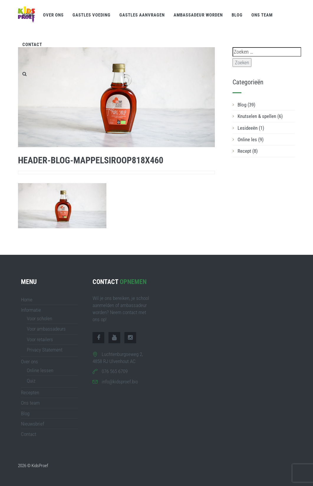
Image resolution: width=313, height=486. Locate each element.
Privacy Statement (44, 350)
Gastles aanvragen (142, 15)
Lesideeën (251, 128)
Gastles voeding (92, 15)
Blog (237, 15)
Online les (250, 139)
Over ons (53, 15)
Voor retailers (40, 339)
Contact (32, 44)
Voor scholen (39, 318)
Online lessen (40, 370)
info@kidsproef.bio (120, 382)
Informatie (31, 310)
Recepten (30, 392)
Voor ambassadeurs (46, 329)
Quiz (31, 381)
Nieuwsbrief (32, 424)
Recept (248, 151)
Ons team (262, 15)
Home (28, 15)
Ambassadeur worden (198, 15)
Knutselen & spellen (260, 116)
